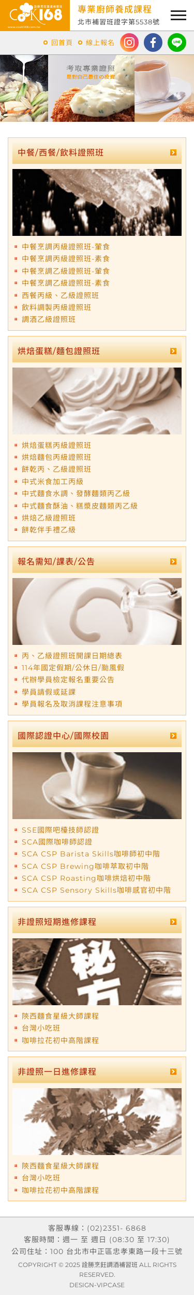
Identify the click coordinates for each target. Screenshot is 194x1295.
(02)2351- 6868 (116, 1228)
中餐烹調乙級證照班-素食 (66, 283)
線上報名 (100, 42)
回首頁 (62, 42)
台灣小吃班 (41, 1028)
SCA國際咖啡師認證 (57, 842)
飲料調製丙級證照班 (57, 307)
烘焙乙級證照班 (49, 518)
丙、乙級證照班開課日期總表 (72, 655)
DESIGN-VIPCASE (97, 1285)
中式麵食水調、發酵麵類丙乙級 (76, 493)
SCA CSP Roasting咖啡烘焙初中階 (86, 878)
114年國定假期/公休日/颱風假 (73, 667)
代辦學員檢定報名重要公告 (68, 679)
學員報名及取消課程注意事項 (72, 704)
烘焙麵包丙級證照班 (57, 457)
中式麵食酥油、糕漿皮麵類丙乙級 (80, 506)
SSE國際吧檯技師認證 (60, 830)
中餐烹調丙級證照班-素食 (66, 258)
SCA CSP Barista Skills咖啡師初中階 (91, 853)
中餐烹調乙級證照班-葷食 (66, 271)
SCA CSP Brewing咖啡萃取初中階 (85, 866)
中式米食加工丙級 (53, 481)
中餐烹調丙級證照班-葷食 (66, 246)
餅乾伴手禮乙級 (49, 529)
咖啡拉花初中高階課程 (60, 1040)
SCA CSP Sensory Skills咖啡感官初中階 (96, 890)
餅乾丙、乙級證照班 (57, 469)
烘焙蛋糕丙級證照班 (57, 445)
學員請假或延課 (49, 692)
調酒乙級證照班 (49, 319)
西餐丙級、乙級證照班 (60, 295)
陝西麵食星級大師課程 (60, 1016)
